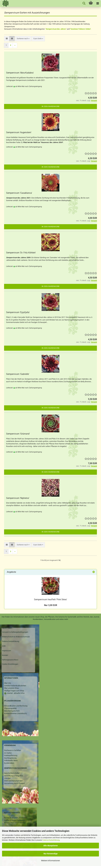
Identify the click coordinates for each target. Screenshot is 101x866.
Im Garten (8, 753)
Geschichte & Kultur (11, 773)
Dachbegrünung (10, 758)
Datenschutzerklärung (51, 840)
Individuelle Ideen (11, 760)
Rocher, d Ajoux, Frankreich (14, 820)
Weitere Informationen (50, 860)
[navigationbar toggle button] (97, 3)
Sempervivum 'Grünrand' (18, 433)
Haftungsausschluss (10, 660)
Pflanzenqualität (10, 708)
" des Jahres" (55, 29)
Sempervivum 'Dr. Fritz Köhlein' (21, 252)
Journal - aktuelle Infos (15, 693)
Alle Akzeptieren (50, 845)
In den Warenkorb (50, 106)
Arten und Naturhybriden (13, 781)
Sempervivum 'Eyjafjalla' (18, 312)
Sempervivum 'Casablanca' (19, 193)
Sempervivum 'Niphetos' (17, 498)
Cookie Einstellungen (10, 664)
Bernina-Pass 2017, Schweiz (15, 823)
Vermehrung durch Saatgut (14, 783)
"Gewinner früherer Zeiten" (80, 29)
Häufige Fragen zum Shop (14, 691)
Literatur (7, 778)
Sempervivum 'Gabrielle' (17, 374)
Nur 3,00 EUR (50, 605)
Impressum (6, 651)
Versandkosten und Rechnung (15, 706)
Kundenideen (9, 763)
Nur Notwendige (51, 854)
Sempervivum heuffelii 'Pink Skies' (50, 599)
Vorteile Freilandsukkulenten (15, 686)
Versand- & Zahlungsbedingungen (15, 632)
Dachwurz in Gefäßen (12, 750)
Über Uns (7, 683)
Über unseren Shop (11, 688)
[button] (6, 38)
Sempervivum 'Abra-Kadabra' (20, 72)
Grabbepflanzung (10, 755)
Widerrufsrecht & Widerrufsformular (16, 637)
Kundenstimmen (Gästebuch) (15, 713)
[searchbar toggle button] (84, 3)
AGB (3, 646)
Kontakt (5, 655)
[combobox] (23, 38)
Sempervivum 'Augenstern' (18, 132)
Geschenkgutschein (12, 711)
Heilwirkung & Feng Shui (13, 776)
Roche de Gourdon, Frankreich (15, 818)
